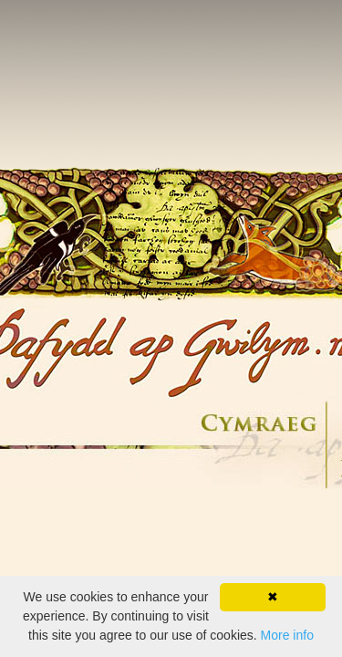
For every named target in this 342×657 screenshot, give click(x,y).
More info (287, 635)
